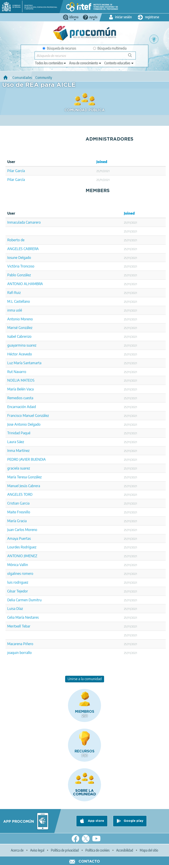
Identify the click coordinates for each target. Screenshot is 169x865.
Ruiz (17, 292)
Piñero (28, 644)
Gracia (22, 521)
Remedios (14, 398)
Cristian (13, 503)
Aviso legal (37, 850)
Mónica (12, 564)
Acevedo (25, 354)
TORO (28, 494)
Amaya (12, 538)
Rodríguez (28, 547)
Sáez (20, 442)
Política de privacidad (65, 850)
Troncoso (27, 266)
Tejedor (22, 591)
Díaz (19, 608)
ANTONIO (15, 284)
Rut (10, 371)
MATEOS (28, 380)
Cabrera (34, 486)
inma (11, 310)
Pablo (11, 275)
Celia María (15, 617)
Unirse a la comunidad (85, 679)
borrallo (26, 652)
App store (95, 821)
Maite (11, 512)
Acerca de (17, 850)
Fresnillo (23, 512)
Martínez (22, 450)
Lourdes (13, 547)
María (11, 521)
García (20, 171)
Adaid (31, 407)
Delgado (24, 257)
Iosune (12, 257)
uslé (19, 310)
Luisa (11, 608)
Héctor (12, 354)
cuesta (28, 398)
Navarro (20, 371)
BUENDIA (38, 459)
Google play (133, 821)
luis (10, 582)
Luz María (14, 363)
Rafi (10, 292)
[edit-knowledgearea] (85, 63)
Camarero (33, 222)
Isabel (11, 336)
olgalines (14, 573)
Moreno (27, 319)
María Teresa (17, 477)
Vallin (23, 564)
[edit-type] (51, 63)
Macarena (14, 644)
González (24, 275)
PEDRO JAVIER (18, 459)
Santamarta (32, 363)
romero (27, 573)
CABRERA (31, 249)
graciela (13, 468)
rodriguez (20, 582)
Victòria (13, 266)
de (22, 240)
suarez (31, 345)
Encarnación (16, 407)
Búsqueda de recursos (59, 48)
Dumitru (35, 600)
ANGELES (15, 249)
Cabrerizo (24, 336)
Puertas (25, 538)
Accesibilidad (124, 850)
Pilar (10, 171)
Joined (101, 162)
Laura (11, 442)
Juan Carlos (15, 529)
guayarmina (16, 345)
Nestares (32, 617)
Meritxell (14, 626)
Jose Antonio (17, 424)
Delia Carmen (17, 600)
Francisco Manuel (20, 415)
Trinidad (13, 433)
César (11, 591)
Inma (11, 450)
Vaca (30, 389)
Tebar (26, 626)
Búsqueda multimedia (110, 48)
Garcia (24, 503)
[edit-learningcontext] (119, 63)
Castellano (22, 301)
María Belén (16, 389)
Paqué (25, 433)
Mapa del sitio (149, 850)
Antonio (13, 319)
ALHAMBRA (33, 284)
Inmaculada (16, 222)
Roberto (13, 240)
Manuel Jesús (17, 486)
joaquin (13, 652)
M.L (10, 301)
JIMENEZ (30, 556)
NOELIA (13, 380)
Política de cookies (97, 850)
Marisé (12, 327)
